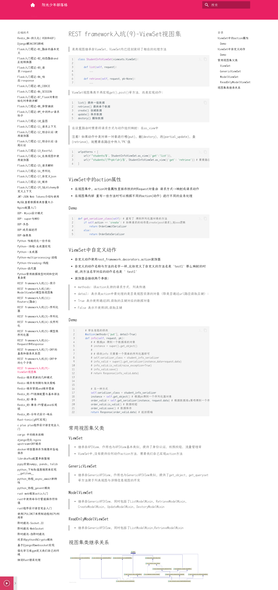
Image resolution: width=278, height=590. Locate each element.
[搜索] (226, 5)
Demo (223, 43)
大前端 (63, 15)
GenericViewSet (230, 71)
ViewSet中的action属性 (233, 38)
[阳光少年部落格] (33, 5)
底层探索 (94, 15)
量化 (108, 15)
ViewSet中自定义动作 (231, 49)
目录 (220, 32)
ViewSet (225, 65)
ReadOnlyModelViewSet (235, 82)
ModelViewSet (229, 76)
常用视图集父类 (228, 60)
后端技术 (48, 15)
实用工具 (78, 15)
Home (34, 15)
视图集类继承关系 (229, 87)
